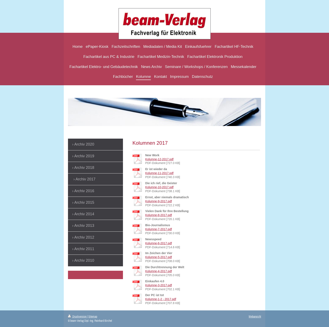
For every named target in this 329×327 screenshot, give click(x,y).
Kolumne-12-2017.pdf (159, 159)
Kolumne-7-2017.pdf (158, 229)
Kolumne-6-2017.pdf (158, 243)
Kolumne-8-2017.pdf (158, 215)
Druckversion (77, 316)
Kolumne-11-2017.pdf (159, 173)
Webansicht (255, 316)
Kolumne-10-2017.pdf (159, 187)
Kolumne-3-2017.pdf (158, 285)
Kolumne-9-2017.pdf (158, 201)
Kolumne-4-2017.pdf (158, 271)
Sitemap (92, 316)
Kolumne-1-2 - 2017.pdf (160, 299)
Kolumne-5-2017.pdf (158, 257)
